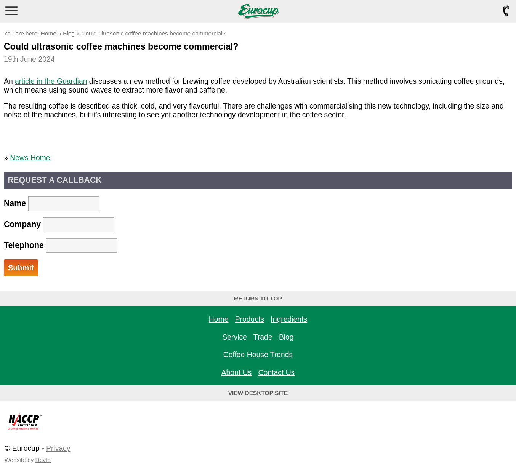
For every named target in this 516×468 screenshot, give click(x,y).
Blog (69, 33)
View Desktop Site (258, 393)
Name (51, 203)
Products (249, 319)
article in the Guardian (51, 81)
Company (59, 224)
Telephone (60, 245)
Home (48, 33)
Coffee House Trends (258, 354)
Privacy (58, 448)
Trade (262, 337)
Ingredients (289, 319)
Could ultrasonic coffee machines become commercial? (153, 33)
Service (234, 337)
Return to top (258, 298)
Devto (43, 460)
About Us (236, 372)
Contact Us (276, 372)
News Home (30, 157)
